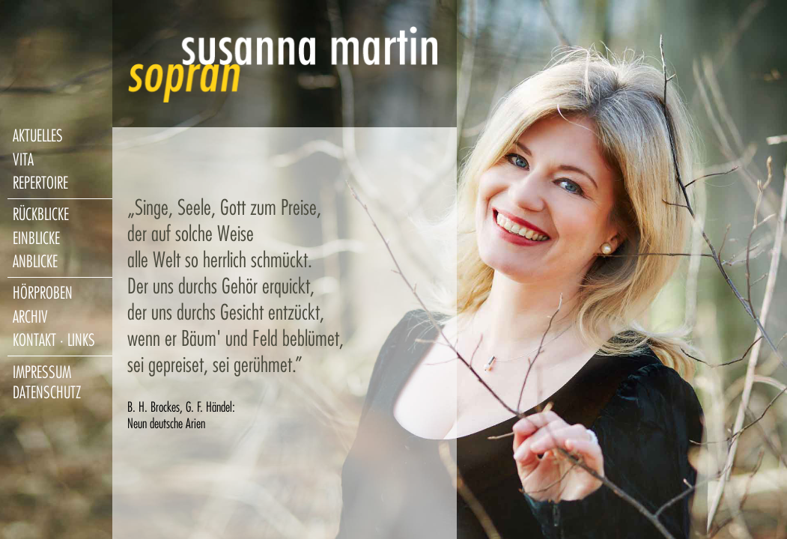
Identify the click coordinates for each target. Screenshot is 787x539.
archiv (30, 317)
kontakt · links (54, 340)
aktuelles (38, 136)
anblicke (35, 262)
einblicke (36, 238)
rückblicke (41, 214)
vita (23, 160)
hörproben (43, 293)
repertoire (40, 183)
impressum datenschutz (47, 382)
